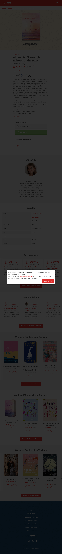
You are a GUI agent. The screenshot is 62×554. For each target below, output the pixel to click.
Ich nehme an (48, 281)
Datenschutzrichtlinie (25, 276)
